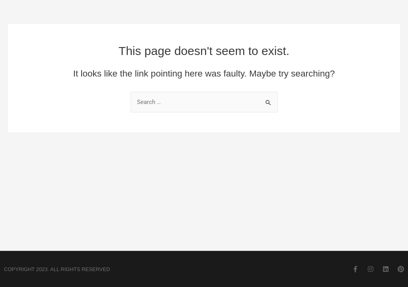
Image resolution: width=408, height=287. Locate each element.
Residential (304, 23)
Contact (354, 23)
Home (159, 23)
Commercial (248, 23)
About (199, 23)
